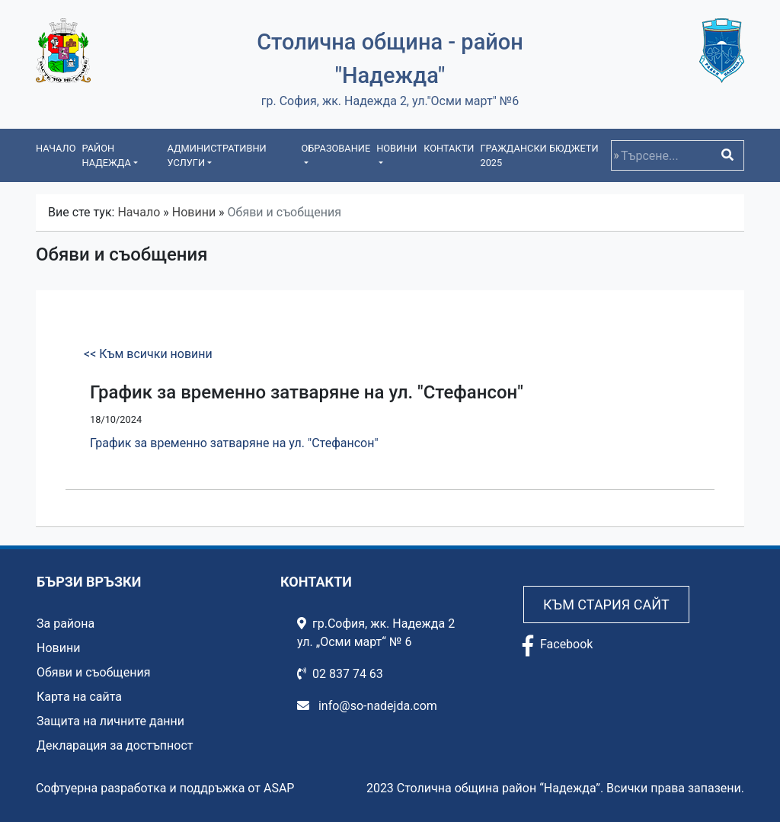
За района (65, 623)
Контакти (449, 148)
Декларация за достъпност (115, 745)
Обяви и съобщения (93, 672)
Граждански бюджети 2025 (539, 155)
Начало (55, 148)
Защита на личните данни (110, 721)
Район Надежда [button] (106, 155)
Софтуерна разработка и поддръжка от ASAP (165, 788)
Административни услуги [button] (216, 155)
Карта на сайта (79, 696)
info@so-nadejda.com (367, 706)
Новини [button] (396, 148)
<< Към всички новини (148, 354)
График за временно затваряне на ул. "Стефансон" (234, 443)
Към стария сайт (606, 605)
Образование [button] (335, 148)
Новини (194, 212)
